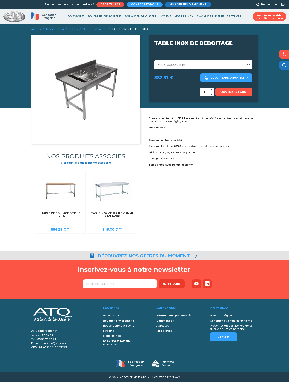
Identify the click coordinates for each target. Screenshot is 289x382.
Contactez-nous (145, 4)
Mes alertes (164, 330)
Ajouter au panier (234, 92)
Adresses (162, 325)
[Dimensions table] (203, 64)
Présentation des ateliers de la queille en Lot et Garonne (231, 327)
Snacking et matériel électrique (219, 16)
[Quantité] (204, 92)
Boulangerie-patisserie (140, 16)
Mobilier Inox (184, 16)
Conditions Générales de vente (231, 320)
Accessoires (76, 16)
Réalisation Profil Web (166, 376)
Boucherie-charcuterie (104, 16)
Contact (223, 336)
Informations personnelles (174, 315)
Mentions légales (221, 315)
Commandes (165, 320)
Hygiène (165, 16)
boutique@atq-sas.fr (55, 342)
